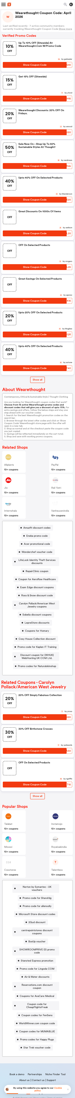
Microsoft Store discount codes (37, 908)
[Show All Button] (37, 793)
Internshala (10, 511)
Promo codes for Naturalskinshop (37, 663)
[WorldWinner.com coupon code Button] (35, 1005)
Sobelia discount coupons (37, 611)
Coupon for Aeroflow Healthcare (37, 576)
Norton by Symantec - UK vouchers (37, 884)
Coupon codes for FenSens (37, 997)
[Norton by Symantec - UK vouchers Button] (35, 884)
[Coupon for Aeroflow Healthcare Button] (36, 576)
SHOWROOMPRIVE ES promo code (37, 940)
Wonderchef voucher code (37, 552)
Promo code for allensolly (37, 900)
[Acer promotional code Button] (36, 544)
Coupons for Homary (37, 627)
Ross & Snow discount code (37, 592)
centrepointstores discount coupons (37, 924)
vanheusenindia (60, 511)
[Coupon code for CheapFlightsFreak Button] (35, 989)
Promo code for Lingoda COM (37, 956)
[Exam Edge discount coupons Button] (35, 584)
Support (51, 1062)
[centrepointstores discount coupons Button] (35, 924)
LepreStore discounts (37, 619)
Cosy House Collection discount (37, 636)
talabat (8, 821)
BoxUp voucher (37, 932)
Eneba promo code (37, 536)
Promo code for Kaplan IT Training (36, 644)
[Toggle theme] (71, 4)
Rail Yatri (56, 488)
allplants (9, 465)
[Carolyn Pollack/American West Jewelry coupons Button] (36, 602)
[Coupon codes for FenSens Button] (36, 997)
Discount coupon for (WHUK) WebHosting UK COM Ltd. (37, 653)
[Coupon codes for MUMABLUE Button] (35, 1013)
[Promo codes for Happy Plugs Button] (35, 1021)
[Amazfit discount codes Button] (36, 528)
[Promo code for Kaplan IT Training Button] (36, 644)
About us (24, 1062)
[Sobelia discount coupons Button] (36, 612)
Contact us (38, 1062)
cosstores (10, 867)
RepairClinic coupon (37, 568)
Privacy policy (39, 1079)
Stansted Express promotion (37, 948)
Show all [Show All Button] (37, 379)
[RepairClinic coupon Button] (36, 568)
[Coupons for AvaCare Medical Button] (36, 981)
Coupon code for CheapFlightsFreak (37, 989)
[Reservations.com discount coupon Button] (35, 973)
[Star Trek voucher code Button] (36, 1029)
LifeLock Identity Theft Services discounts (36, 560)
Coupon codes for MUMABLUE (37, 1013)
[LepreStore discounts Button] (36, 620)
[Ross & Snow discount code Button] (35, 592)
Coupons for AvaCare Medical (37, 980)
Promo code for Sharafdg (36, 892)
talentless (57, 867)
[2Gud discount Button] (36, 916)
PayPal (54, 465)
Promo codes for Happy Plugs (37, 1021)
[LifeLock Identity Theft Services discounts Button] (36, 560)
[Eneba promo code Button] (36, 536)
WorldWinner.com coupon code (37, 1005)
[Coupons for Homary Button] (35, 628)
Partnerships (35, 1056)
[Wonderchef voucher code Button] (36, 552)
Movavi (8, 844)
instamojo (56, 821)
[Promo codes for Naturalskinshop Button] (36, 663)
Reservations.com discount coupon (37, 972)
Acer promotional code (37, 544)
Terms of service (54, 1079)
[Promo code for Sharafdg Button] (36, 892)
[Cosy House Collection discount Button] (36, 636)
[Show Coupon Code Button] (35, 65)
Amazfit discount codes (37, 528)
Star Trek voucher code (36, 1029)
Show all (37, 793)
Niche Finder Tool (55, 1056)
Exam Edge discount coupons (37, 584)
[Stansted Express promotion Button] (36, 948)
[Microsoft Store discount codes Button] (36, 908)
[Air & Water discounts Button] (36, 965)
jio (6, 488)
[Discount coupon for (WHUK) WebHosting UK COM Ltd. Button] (36, 653)
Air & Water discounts (36, 964)
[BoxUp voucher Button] (36, 932)
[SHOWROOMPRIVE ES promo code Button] (35, 940)
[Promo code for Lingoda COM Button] (36, 956)
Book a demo (16, 1056)
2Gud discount (36, 916)
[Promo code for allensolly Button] (36, 900)
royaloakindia (59, 844)
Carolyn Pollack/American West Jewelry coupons (37, 602)
